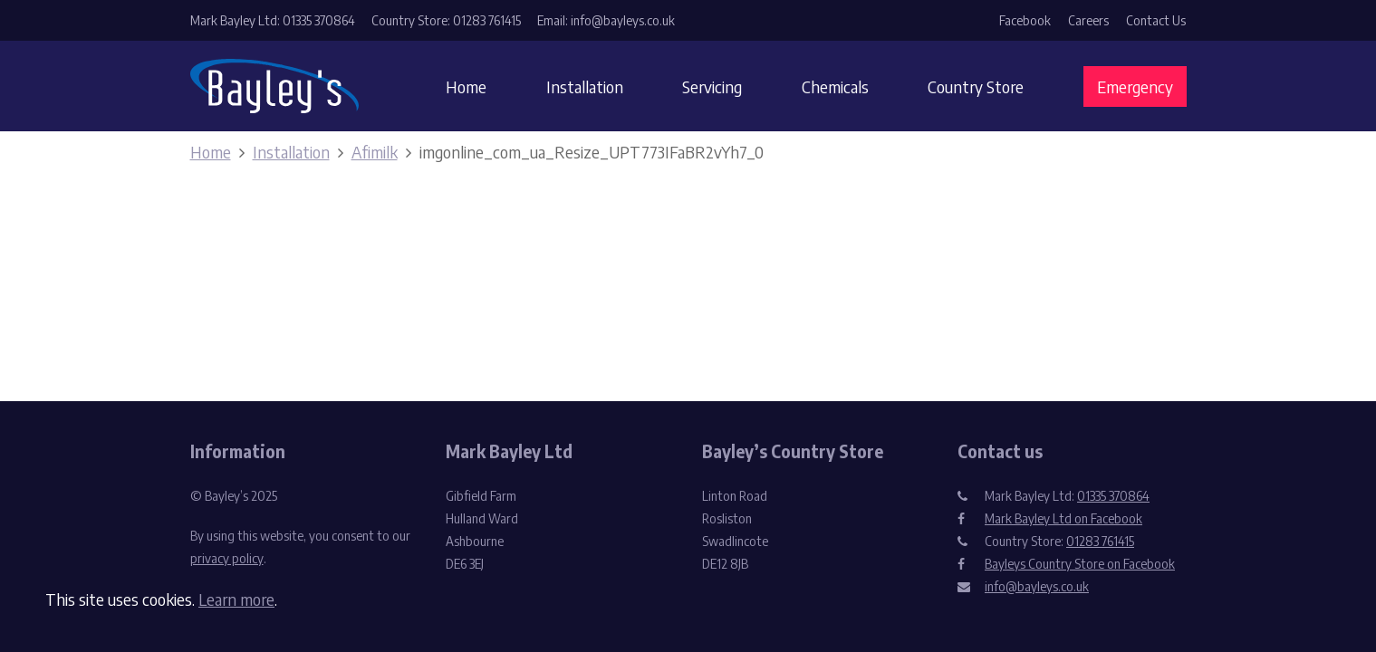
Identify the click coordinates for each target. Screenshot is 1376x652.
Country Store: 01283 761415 (446, 20)
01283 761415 (1100, 541)
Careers (1088, 20)
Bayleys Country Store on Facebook (1080, 563)
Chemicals (835, 86)
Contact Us (1156, 20)
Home (466, 86)
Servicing (712, 86)
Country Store (976, 86)
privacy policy (227, 558)
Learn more (236, 599)
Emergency (1135, 86)
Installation (584, 86)
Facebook (1025, 20)
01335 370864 (1113, 495)
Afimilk (374, 151)
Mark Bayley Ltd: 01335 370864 (272, 20)
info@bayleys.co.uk (1037, 586)
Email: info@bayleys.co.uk (606, 20)
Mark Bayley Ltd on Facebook (1063, 518)
